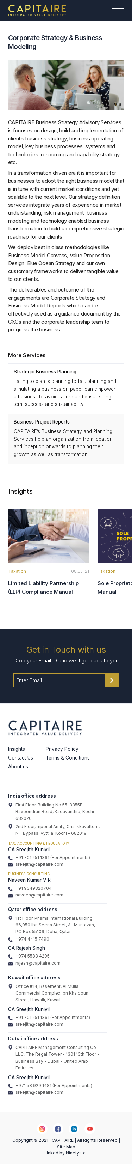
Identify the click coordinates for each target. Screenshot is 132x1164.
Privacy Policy (62, 749)
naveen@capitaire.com (35, 895)
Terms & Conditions (68, 758)
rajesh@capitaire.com (34, 963)
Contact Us (20, 758)
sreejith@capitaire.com (35, 864)
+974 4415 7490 (28, 939)
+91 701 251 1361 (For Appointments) (49, 857)
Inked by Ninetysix (66, 1153)
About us (18, 766)
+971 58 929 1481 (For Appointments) (50, 1085)
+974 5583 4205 (29, 956)
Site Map (66, 1147)
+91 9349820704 (30, 888)
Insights (16, 749)
